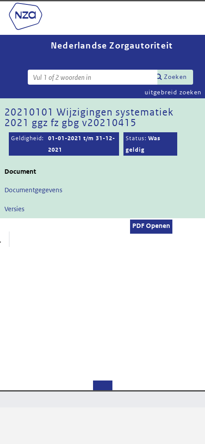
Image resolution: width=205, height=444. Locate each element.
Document (20, 171)
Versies (14, 209)
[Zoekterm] (92, 77)
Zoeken (175, 77)
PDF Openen (151, 225)
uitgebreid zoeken (173, 92)
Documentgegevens (33, 190)
